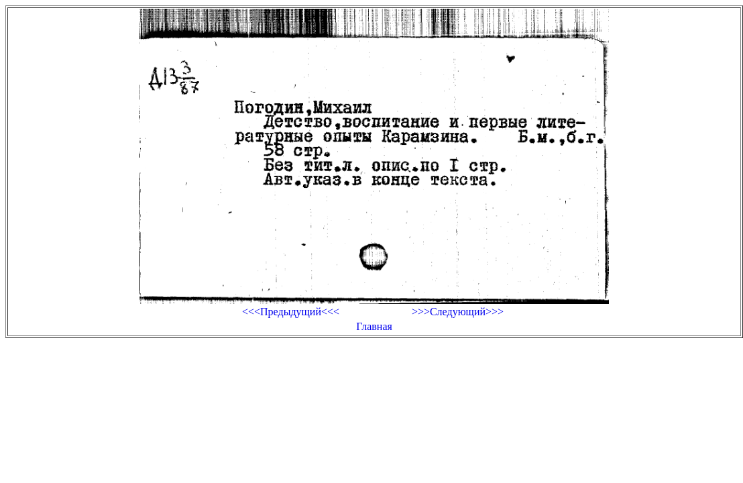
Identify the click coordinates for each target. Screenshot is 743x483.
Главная (374, 326)
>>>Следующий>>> (458, 311)
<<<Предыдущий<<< (290, 311)
